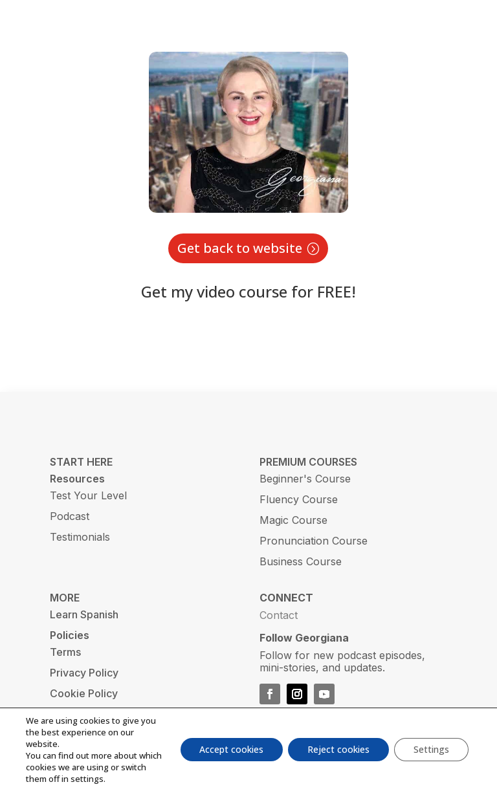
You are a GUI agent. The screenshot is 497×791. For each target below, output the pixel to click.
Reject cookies (338, 749)
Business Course (301, 561)
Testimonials (80, 536)
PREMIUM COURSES (308, 461)
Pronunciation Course (314, 540)
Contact (279, 615)
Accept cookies (231, 749)
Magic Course (293, 520)
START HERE (81, 461)
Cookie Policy (84, 693)
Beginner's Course (305, 478)
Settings (431, 749)
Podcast (69, 516)
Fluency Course (299, 499)
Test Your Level (88, 495)
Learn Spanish (84, 614)
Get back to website (239, 248)
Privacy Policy (84, 672)
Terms (65, 651)
